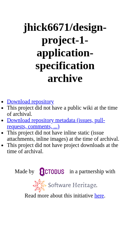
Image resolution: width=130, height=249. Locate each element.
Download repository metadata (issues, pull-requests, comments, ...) (56, 123)
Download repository (30, 101)
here (99, 196)
